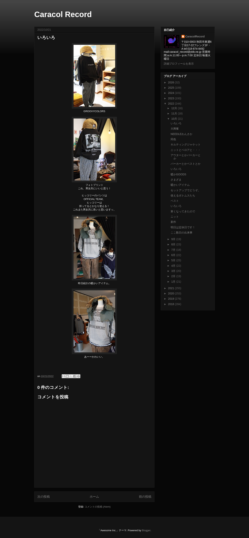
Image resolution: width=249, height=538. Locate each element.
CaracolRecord (195, 36)
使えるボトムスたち (183, 195)
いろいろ (176, 123)
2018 (171, 304)
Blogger (146, 530)
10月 (174, 118)
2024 (171, 92)
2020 (171, 293)
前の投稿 (145, 496)
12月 (174, 108)
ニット (175, 216)
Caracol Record (63, 14)
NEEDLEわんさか (181, 134)
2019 (171, 298)
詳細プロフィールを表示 (179, 63)
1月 (173, 281)
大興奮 (175, 128)
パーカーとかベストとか (186, 163)
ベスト (175, 200)
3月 (173, 270)
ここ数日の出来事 (181, 232)
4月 (173, 265)
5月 (173, 260)
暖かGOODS (178, 174)
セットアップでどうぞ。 (186, 190)
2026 (171, 82)
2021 (171, 288)
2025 (171, 87)
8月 (173, 244)
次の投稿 (43, 496)
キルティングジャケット (186, 144)
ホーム (94, 496)
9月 (173, 239)
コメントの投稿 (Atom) (98, 506)
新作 (173, 221)
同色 (173, 139)
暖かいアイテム (180, 184)
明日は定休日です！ (183, 227)
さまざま (176, 179)
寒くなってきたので (183, 211)
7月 (173, 249)
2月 (173, 276)
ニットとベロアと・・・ (186, 149)
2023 (171, 98)
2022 (171, 103)
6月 (173, 255)
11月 (174, 113)
